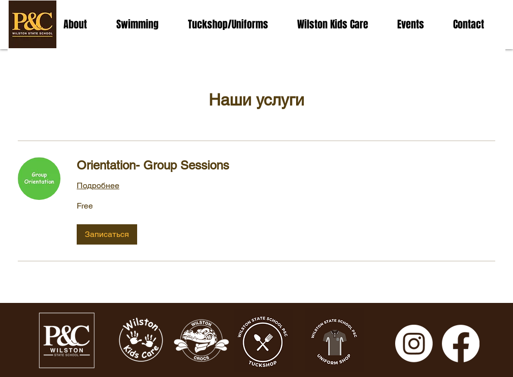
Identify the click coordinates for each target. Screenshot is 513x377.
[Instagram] (414, 343)
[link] (286, 165)
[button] (107, 234)
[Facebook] (460, 343)
